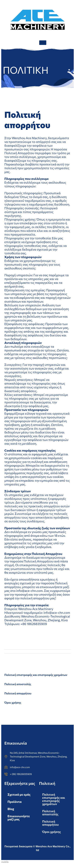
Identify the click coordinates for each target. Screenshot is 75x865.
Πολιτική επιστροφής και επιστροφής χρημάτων (35, 675)
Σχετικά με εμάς (19, 794)
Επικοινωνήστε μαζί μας (19, 817)
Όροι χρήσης (12, 702)
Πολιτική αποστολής (17, 684)
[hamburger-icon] (42, 42)
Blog (11, 809)
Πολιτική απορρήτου (17, 693)
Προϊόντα (15, 801)
